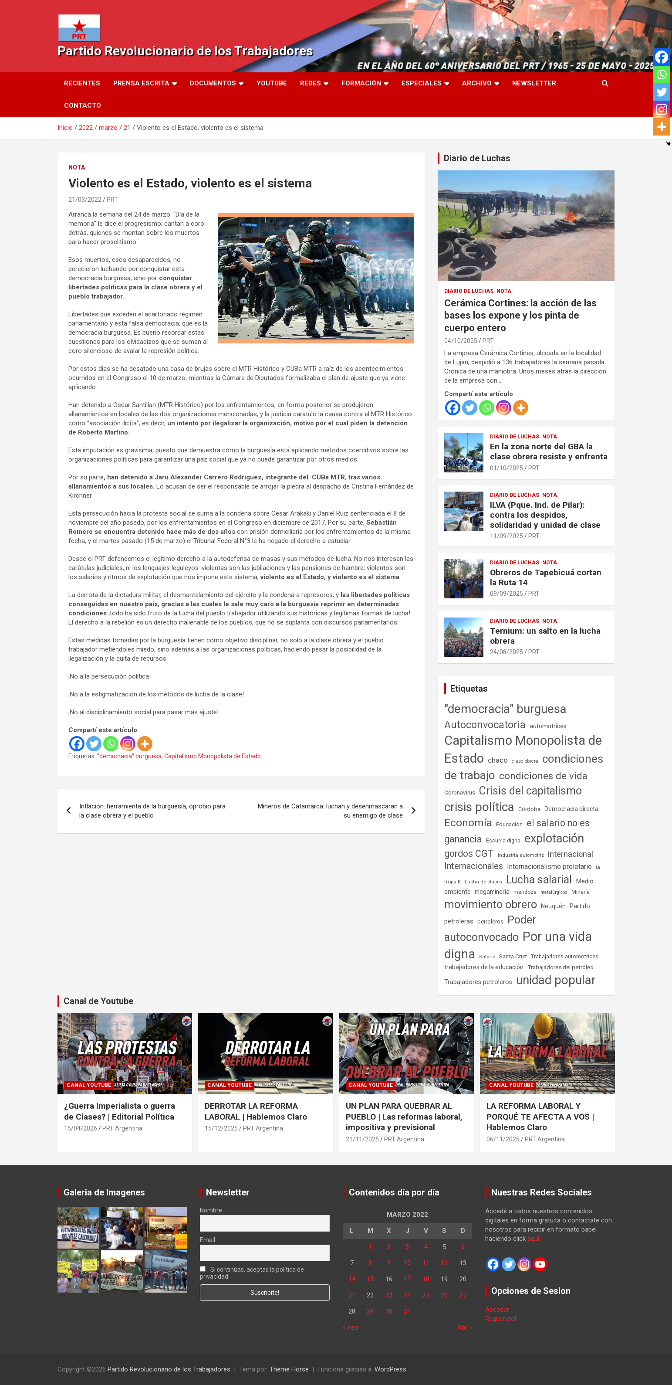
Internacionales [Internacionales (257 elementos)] (473, 866)
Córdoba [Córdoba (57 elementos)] (529, 809)
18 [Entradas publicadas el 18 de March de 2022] (425, 1279)
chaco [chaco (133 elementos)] (498, 760)
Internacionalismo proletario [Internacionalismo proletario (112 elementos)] (549, 866)
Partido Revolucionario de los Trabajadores (185, 50)
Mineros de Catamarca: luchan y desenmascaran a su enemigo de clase (330, 810)
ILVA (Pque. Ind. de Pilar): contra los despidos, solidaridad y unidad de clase (545, 515)
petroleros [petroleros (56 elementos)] (490, 921)
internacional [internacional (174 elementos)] (570, 854)
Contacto (82, 105)
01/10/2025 (506, 468)
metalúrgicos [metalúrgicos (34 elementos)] (553, 892)
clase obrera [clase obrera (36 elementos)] (525, 761)
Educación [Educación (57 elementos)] (509, 824)
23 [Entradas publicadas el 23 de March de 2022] (388, 1295)
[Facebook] (76, 743)
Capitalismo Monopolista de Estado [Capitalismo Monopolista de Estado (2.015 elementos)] (523, 749)
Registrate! (500, 1319)
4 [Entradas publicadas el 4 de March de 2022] (426, 1247)
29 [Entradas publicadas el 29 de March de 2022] (370, 1311)
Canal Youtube (89, 1085)
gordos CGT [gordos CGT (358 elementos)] (469, 853)
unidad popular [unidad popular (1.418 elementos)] (556, 980)
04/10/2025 (460, 340)
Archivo (477, 83)
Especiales (422, 83)
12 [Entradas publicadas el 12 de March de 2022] (444, 1263)
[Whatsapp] (110, 743)
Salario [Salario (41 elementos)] (487, 957)
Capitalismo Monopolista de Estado (212, 756)
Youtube (272, 83)
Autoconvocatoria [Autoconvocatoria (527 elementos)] (485, 725)
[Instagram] (127, 743)
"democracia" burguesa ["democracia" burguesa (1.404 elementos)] (505, 709)
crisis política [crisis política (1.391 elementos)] (479, 807)
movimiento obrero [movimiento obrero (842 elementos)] (490, 904)
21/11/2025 (362, 1139)
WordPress (390, 1369)
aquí (533, 1238)
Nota (76, 167)
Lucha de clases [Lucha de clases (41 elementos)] (483, 882)
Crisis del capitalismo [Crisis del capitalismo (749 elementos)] (530, 790)
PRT (112, 199)
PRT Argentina (122, 1128)
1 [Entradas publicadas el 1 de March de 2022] (370, 1247)
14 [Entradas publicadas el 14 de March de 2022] (351, 1279)
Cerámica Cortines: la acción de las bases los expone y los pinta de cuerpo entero (520, 315)
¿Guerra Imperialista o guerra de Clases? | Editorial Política (119, 1111)
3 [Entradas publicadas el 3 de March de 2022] (407, 1247)
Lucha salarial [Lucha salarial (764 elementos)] (539, 879)
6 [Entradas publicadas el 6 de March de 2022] (463, 1247)
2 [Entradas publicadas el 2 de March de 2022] (389, 1247)
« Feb (350, 1327)
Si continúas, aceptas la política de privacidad (252, 1273)
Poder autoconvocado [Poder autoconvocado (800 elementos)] (490, 928)
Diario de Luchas (477, 158)
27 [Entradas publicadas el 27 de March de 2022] (462, 1295)
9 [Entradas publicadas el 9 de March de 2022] (389, 1263)
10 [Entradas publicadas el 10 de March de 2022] (407, 1263)
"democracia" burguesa (129, 756)
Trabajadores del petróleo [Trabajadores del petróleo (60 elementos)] (560, 967)
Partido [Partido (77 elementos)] (580, 906)
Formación (361, 83)
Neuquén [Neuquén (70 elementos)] (553, 906)
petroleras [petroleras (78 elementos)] (458, 921)
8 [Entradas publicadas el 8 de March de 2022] (370, 1263)
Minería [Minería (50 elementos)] (580, 892)
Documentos (213, 83)
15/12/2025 (221, 1128)
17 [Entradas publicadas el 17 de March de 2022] (407, 1279)
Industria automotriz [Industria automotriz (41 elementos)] (521, 855)
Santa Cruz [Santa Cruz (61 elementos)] (513, 956)
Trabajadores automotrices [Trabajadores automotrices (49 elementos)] (564, 957)
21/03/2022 (84, 199)
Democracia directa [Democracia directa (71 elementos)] (571, 808)
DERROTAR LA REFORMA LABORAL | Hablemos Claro (256, 1111)
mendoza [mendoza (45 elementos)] (525, 892)
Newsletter (534, 83)
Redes (310, 83)
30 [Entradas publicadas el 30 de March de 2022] (388, 1311)
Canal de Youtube (98, 1001)
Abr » (464, 1327)
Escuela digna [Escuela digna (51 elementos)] (503, 840)
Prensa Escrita (141, 83)
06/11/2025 (503, 1139)
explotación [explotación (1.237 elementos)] (554, 838)
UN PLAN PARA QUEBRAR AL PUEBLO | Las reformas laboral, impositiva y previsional (404, 1116)
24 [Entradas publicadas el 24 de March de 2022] (407, 1295)
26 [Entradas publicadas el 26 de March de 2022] (444, 1295)
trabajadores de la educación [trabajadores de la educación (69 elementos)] (483, 967)
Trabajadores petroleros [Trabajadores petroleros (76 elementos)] (478, 982)
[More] (144, 743)
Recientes (82, 83)
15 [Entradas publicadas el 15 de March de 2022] (370, 1279)
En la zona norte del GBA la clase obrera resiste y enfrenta (549, 451)
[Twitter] (93, 743)
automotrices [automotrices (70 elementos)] (548, 726)
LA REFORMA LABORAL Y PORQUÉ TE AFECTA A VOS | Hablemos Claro (540, 1116)
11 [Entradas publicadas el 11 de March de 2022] (425, 1263)
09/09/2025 (506, 593)
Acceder (497, 1310)
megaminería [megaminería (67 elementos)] (492, 891)
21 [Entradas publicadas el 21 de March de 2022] (351, 1295)
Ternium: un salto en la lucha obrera (545, 636)
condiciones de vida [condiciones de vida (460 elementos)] (543, 776)
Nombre (211, 1210)
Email (207, 1239)
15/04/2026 (80, 1128)
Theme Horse (289, 1369)
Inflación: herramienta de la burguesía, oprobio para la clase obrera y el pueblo (152, 810)
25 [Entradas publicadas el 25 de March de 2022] (425, 1295)
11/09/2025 (506, 536)
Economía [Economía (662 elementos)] (468, 823)
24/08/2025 (506, 651)
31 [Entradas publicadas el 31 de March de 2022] (407, 1311)
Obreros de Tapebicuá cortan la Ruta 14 (545, 577)
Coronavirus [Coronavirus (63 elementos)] (459, 792)
